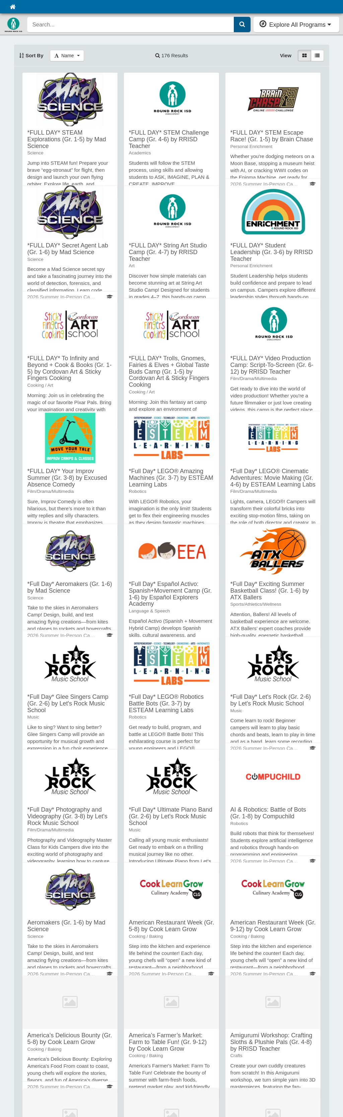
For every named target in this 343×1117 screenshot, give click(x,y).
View (285, 55)
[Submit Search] (242, 24)
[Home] (12, 6)
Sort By (31, 55)
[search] (130, 24)
